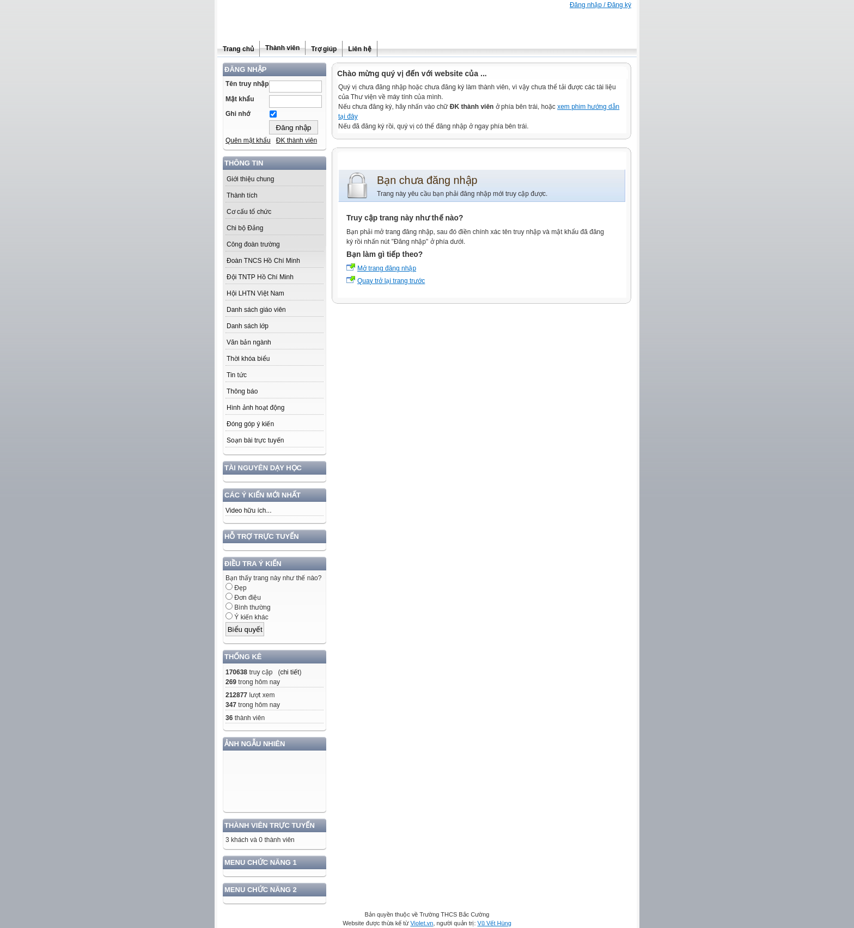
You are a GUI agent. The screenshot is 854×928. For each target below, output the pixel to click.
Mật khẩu (239, 99)
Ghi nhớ (237, 114)
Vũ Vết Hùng (494, 923)
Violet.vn (421, 923)
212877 (236, 695)
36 (229, 718)
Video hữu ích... (248, 510)
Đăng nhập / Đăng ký (600, 5)
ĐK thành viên (296, 140)
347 (230, 705)
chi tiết (289, 672)
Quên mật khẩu (248, 140)
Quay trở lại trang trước (391, 281)
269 (230, 682)
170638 (236, 672)
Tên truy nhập (247, 84)
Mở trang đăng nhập (386, 268)
